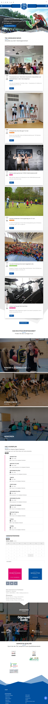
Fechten (7, 703)
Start (6, 689)
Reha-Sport (27, 695)
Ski (26, 702)
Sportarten (8, 693)
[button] (1, 6)
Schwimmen (27, 698)
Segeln (26, 699)
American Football (9, 695)
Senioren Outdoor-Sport (30, 701)
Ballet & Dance (8, 698)
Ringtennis (27, 696)
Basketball (7, 700)
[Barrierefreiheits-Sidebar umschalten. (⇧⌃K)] (45, 698)
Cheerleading (8, 701)
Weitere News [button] (23, 322)
